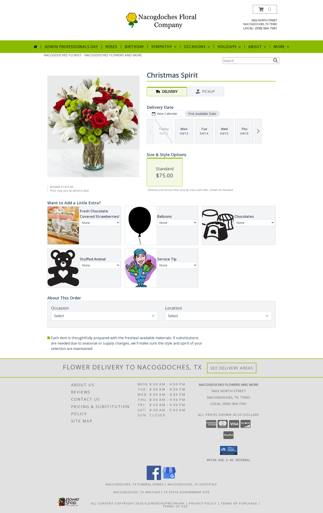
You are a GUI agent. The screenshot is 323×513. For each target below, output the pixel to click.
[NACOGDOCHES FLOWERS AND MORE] (163, 19)
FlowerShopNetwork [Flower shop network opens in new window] (165, 503)
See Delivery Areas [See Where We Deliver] (231, 368)
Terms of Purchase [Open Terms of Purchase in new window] (239, 503)
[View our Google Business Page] (169, 478)
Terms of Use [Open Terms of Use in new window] (175, 506)
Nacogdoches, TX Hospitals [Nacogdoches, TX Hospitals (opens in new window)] (192, 484)
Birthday (134, 46)
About (257, 46)
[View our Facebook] (154, 478)
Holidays (230, 46)
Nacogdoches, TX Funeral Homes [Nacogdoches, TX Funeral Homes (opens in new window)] (135, 484)
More (282, 46)
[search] (275, 60)
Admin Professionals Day (71, 46)
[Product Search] (247, 60)
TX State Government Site (187, 492)
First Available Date (202, 113)
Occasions (197, 46)
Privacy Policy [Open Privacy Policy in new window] (203, 503)
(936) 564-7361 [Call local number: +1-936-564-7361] (266, 28)
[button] (265, 9)
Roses (111, 46)
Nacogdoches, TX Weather (136, 492)
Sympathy (164, 46)
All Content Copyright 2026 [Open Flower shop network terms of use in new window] (117, 503)
